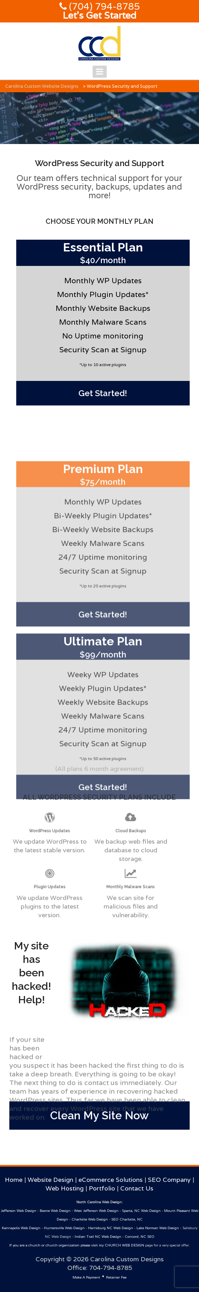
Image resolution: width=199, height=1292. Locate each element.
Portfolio (102, 1188)
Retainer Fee (116, 1277)
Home (13, 1180)
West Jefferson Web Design (96, 1210)
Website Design (50, 1180)
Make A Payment (86, 1277)
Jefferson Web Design (18, 1210)
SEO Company (169, 1180)
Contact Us (136, 1188)
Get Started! (102, 393)
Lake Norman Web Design (157, 1228)
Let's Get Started (99, 15)
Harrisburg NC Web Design (110, 1228)
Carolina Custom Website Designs (41, 86)
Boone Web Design (55, 1210)
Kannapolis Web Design (21, 1228)
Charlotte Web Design (90, 1219)
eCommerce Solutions (110, 1180)
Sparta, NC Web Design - (143, 1210)
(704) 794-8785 (103, 6)
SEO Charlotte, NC (127, 1219)
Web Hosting (65, 1188)
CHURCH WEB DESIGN (124, 1245)
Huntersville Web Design (64, 1228)
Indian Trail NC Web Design (98, 1236)
